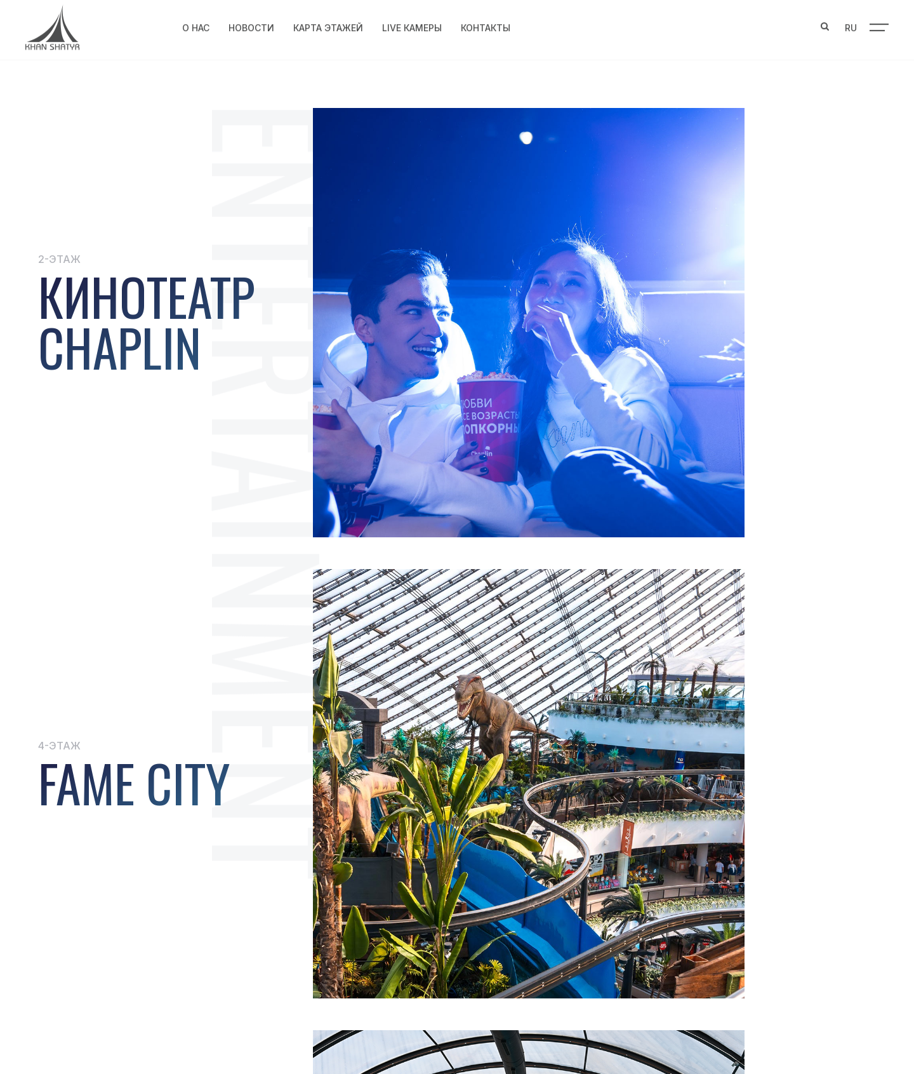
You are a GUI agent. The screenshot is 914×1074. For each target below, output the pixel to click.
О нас (195, 25)
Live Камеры (412, 25)
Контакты (485, 25)
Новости (251, 25)
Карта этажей (328, 25)
